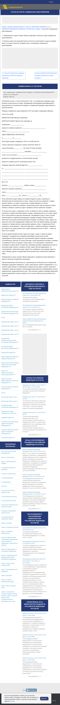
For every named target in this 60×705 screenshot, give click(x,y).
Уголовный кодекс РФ (8, 437)
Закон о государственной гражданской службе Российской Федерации (9, 557)
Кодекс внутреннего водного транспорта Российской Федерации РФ (10, 364)
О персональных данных (9, 496)
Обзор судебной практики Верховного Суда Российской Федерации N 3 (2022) (34, 321)
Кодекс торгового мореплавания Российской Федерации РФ (9, 380)
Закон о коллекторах (7, 457)
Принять (44, 698)
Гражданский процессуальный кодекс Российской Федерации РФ (9, 340)
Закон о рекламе (6, 575)
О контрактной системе (8, 500)
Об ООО (4, 486)
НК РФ (3, 393)
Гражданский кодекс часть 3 (10, 330)
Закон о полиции (6, 523)
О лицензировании (7, 478)
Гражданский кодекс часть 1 (10, 322)
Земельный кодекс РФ (8, 352)
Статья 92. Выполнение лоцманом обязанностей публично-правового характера (13, 75)
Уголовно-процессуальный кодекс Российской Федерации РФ (9, 431)
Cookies (12, 701)
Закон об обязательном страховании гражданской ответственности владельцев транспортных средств (9, 541)
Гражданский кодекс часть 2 (10, 326)
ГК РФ (3, 317)
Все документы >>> (35, 329)
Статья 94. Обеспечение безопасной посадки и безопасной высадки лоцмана (46, 75)
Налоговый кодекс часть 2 (9, 401)
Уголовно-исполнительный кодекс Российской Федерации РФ (9, 423)
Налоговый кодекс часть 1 (9, 397)
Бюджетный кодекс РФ (8, 295)
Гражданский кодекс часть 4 (10, 334)
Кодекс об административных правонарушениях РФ (8, 372)
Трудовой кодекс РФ (7, 417)
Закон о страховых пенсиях (10, 527)
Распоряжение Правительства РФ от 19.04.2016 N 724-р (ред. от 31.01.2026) (34, 561)
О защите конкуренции (8, 473)
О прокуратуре (5, 482)
